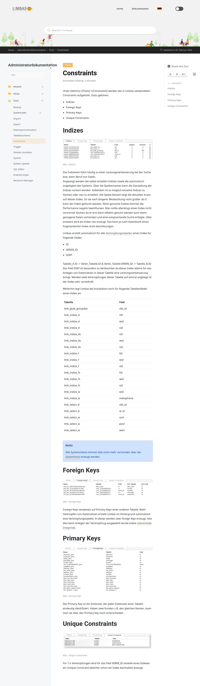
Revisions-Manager (23, 180)
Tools (13, 100)
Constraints (19, 141)
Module (14, 86)
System (17, 157)
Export (16, 124)
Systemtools (72, 456)
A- (171, 74)
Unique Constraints (178, 105)
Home (120, 8)
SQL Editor (18, 169)
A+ (183, 74)
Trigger (17, 146)
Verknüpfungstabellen (119, 233)
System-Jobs (19, 112)
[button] (159, 8)
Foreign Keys (174, 94)
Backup (17, 107)
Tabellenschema (21, 135)
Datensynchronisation (24, 129)
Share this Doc (178, 66)
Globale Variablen (22, 152)
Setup (13, 93)
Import (17, 118)
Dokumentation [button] (140, 8)
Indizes (171, 88)
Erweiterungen (21, 174)
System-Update (21, 163)
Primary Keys (174, 100)
